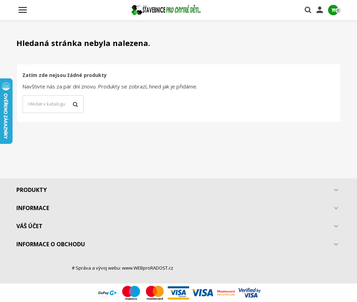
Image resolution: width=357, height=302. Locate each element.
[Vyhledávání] (53, 104)
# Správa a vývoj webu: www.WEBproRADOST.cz (122, 268)
